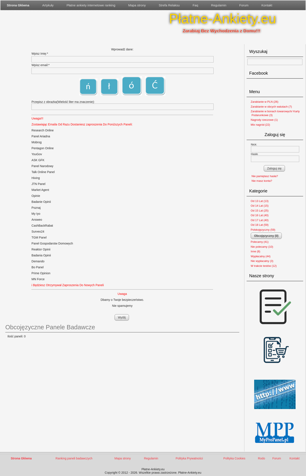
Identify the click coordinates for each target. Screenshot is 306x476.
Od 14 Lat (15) (260, 205)
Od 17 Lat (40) (260, 220)
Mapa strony (137, 5)
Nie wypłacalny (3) (262, 261)
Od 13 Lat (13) (260, 201)
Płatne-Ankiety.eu (222, 18)
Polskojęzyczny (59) (263, 229)
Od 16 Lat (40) (260, 215)
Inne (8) (255, 251)
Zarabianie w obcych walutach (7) (271, 106)
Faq (195, 5)
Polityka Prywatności (189, 458)
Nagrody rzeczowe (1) (264, 119)
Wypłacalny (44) (261, 256)
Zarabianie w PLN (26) (264, 101)
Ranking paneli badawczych (73, 458)
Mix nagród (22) (260, 124)
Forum (243, 5)
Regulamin (218, 5)
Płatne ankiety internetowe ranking (91, 5)
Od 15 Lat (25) (260, 210)
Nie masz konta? (262, 180)
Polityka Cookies (234, 458)
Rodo (261, 458)
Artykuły (48, 5)
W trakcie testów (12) (264, 265)
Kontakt (266, 5)
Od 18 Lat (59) (260, 224)
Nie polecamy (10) (262, 246)
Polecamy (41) (260, 241)
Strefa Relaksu (169, 5)
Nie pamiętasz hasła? (265, 176)
